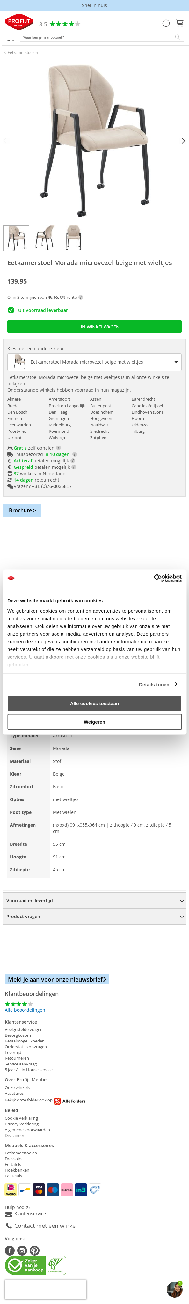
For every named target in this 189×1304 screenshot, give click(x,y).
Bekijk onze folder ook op (45, 1100)
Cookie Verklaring (21, 1118)
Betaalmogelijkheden (25, 1041)
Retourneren (17, 1058)
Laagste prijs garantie (94, 5)
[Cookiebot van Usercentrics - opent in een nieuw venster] (154, 578)
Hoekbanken (17, 1170)
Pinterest (35, 1251)
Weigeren (94, 721)
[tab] (94, 900)
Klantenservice (30, 1214)
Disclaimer (14, 1135)
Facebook (10, 1251)
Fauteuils (13, 1176)
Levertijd (13, 1052)
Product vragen (23, 916)
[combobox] (102, 37)
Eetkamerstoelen (23, 52)
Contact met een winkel (45, 1225)
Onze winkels (17, 1087)
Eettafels (13, 1164)
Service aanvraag (21, 1064)
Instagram (22, 1251)
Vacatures (14, 1093)
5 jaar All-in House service (29, 1069)
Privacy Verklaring (22, 1124)
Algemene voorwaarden (27, 1129)
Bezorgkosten (18, 1035)
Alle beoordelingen (25, 1010)
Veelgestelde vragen (24, 1029)
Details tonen (154, 684)
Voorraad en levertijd (29, 900)
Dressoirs (13, 1158)
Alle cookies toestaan (94, 703)
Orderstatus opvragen (26, 1047)
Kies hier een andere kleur (35, 348)
